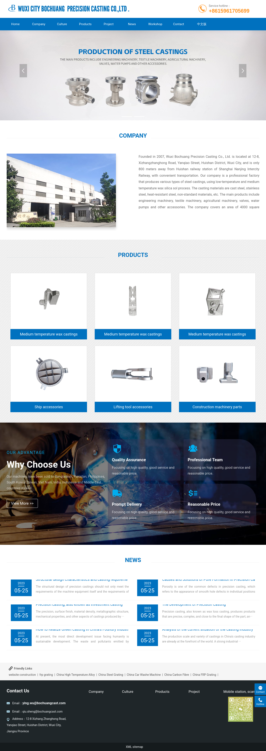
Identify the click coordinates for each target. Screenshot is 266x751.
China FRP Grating (204, 674)
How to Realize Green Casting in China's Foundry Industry (83, 631)
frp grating (46, 674)
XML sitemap (134, 747)
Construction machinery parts (217, 407)
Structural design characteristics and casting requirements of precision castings (102, 582)
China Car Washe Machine (144, 674)
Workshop (155, 24)
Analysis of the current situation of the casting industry (207, 631)
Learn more (151, 223)
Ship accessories (49, 407)
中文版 (201, 24)
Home (15, 24)
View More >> (22, 503)
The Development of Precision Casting (194, 606)
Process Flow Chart (201, 713)
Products (85, 24)
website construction (22, 674)
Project (108, 24)
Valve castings (164, 701)
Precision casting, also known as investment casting (79, 606)
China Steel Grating (110, 674)
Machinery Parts (166, 713)
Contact (178, 24)
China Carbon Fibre (176, 674)
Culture (62, 24)
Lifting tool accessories (133, 407)
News (132, 24)
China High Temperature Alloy (75, 674)
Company (38, 24)
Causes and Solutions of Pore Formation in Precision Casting (212, 582)
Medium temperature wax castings (49, 334)
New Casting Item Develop (200, 704)
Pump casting (164, 707)
